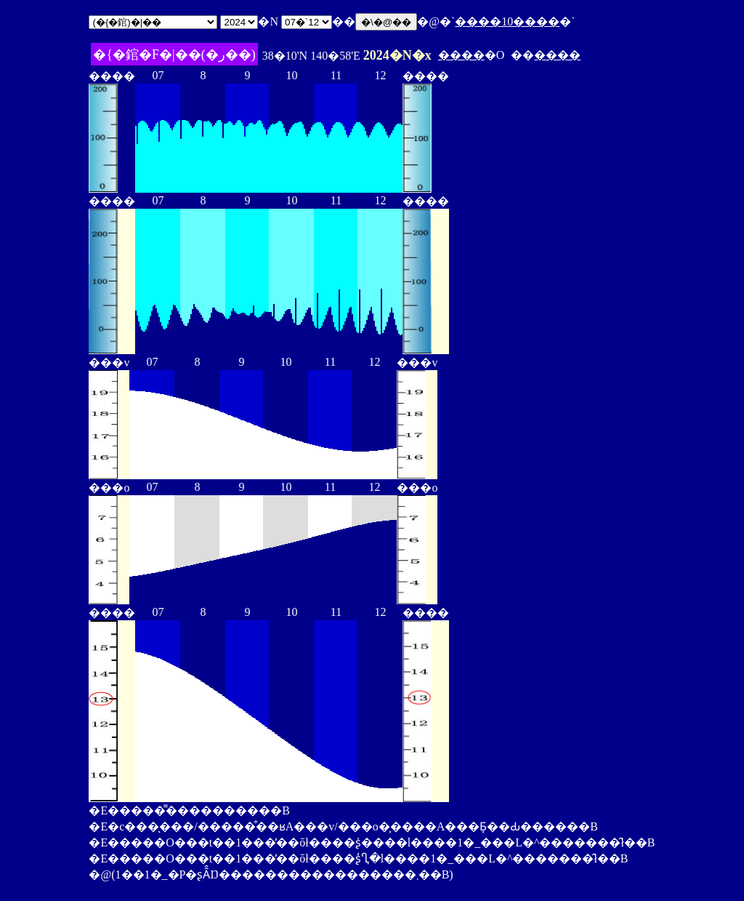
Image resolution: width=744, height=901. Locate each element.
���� (461, 55)
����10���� (507, 21)
